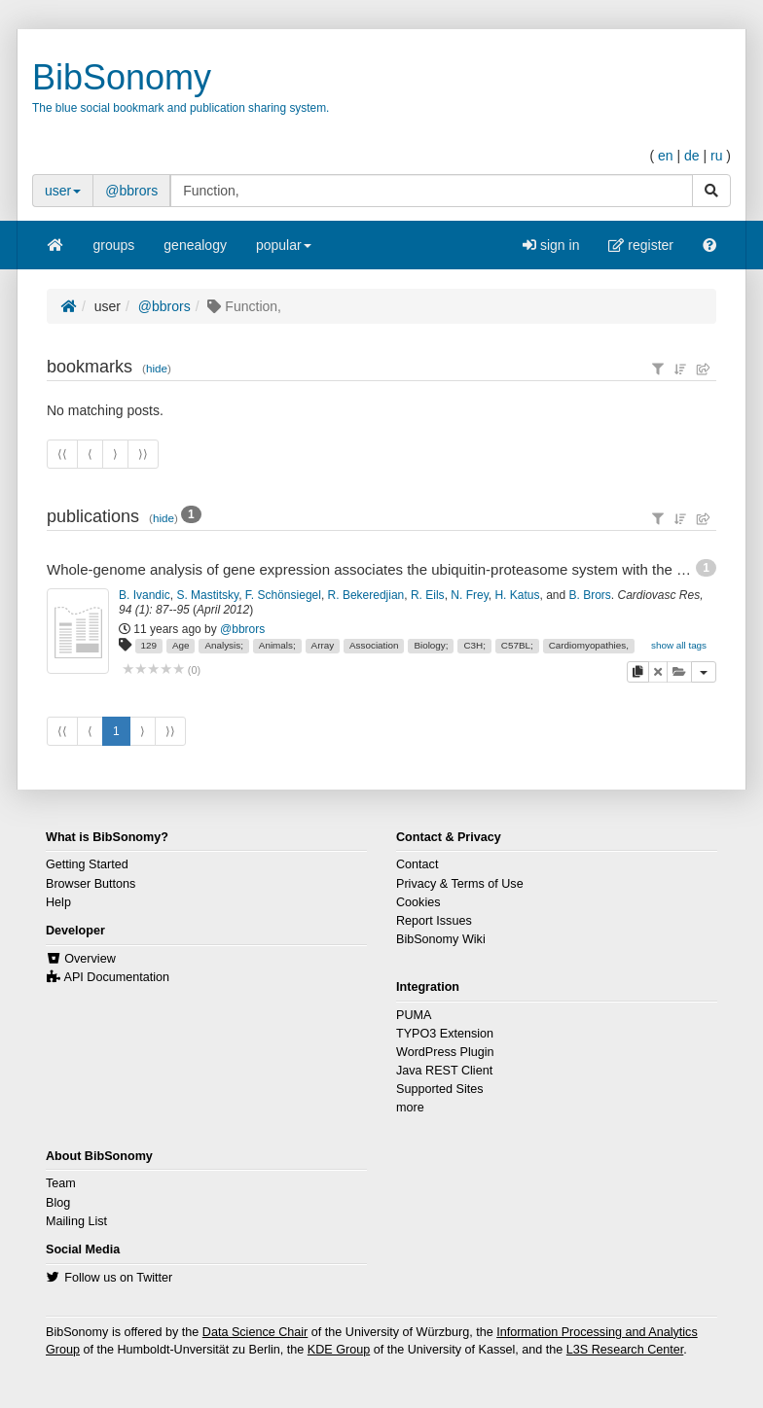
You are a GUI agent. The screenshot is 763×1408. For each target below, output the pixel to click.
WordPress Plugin (445, 1052)
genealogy (195, 245)
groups (114, 245)
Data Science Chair (255, 1332)
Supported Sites (440, 1089)
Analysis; (223, 645)
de (692, 155)
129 (149, 645)
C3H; (474, 645)
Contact (417, 864)
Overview (89, 959)
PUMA (413, 1015)
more (410, 1107)
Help (58, 902)
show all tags (679, 645)
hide (156, 368)
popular (283, 251)
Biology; (431, 645)
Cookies (418, 902)
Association (374, 645)
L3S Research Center (624, 1349)
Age (181, 645)
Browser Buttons (90, 884)
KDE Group (339, 1349)
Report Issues (434, 921)
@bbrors (131, 190)
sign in (551, 245)
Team (61, 1183)
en (665, 155)
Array (323, 645)
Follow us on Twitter (118, 1278)
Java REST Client (444, 1070)
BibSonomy (121, 77)
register (640, 245)
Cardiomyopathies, (589, 645)
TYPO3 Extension (444, 1033)
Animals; (277, 645)
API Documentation (117, 977)
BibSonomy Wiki (441, 939)
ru (716, 155)
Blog (58, 1203)
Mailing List (76, 1221)
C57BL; (517, 645)
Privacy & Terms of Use (460, 884)
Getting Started (87, 864)
